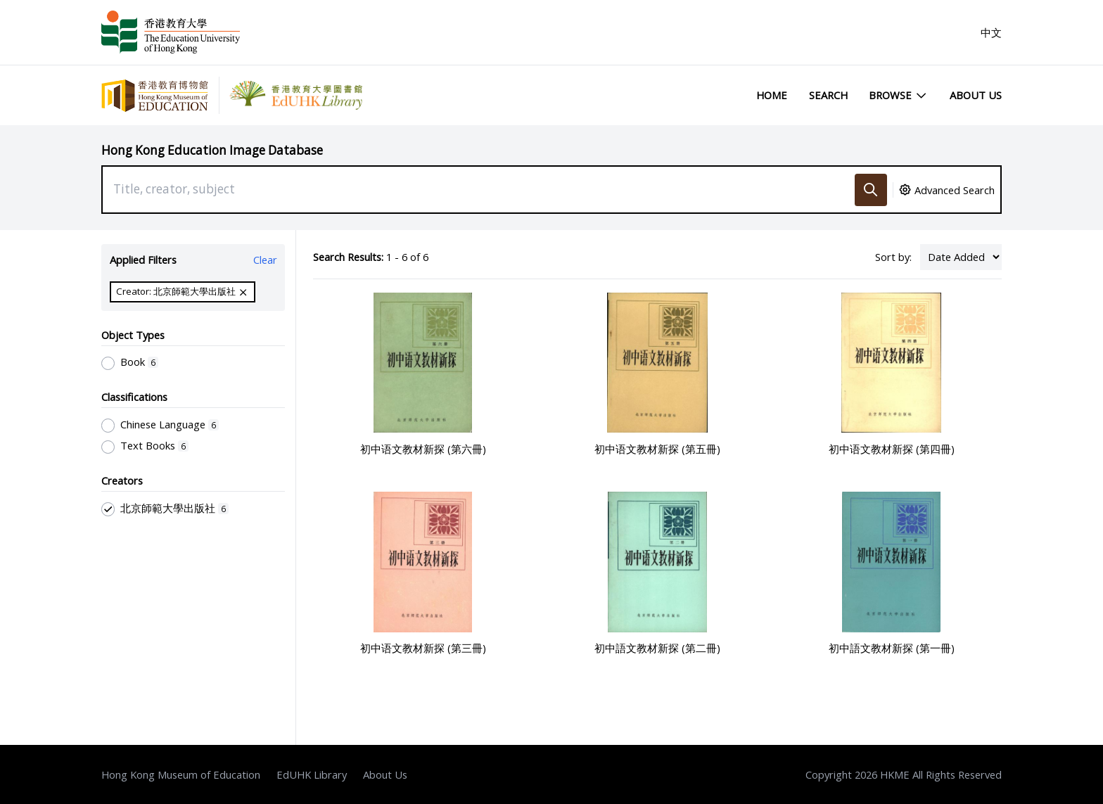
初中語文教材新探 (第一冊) (892, 648)
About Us (976, 95)
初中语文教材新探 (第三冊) (423, 648)
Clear (265, 260)
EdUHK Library (311, 774)
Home (771, 95)
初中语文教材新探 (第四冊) (892, 449)
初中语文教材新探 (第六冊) (423, 449)
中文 (991, 32)
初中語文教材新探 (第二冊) (657, 648)
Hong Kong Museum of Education (180, 774)
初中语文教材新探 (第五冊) (657, 449)
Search (828, 95)
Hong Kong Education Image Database (212, 150)
